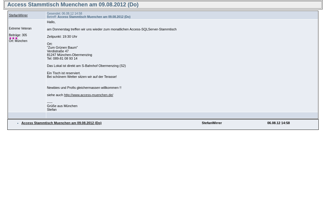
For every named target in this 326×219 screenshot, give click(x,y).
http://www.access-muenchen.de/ (88, 95)
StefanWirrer (18, 15)
